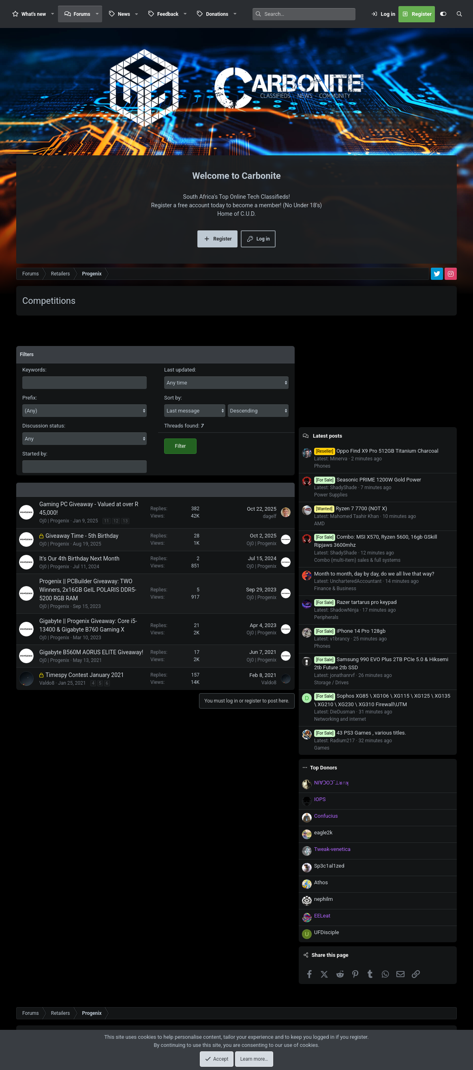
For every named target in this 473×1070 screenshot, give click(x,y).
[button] (53, 14)
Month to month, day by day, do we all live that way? (374, 574)
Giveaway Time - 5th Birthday (81, 536)
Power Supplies (330, 495)
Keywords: (34, 370)
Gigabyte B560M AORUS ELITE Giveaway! (91, 652)
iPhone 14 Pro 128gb (349, 631)
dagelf (270, 516)
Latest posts (327, 436)
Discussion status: (43, 426)
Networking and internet (340, 719)
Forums (82, 14)
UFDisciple (326, 932)
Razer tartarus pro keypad (355, 602)
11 (106, 521)
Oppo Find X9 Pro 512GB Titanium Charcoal (376, 451)
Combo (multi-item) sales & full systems (357, 560)
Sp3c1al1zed (329, 866)
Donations (217, 14)
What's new (33, 14)
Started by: (34, 454)
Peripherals (326, 617)
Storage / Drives (331, 682)
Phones (322, 466)
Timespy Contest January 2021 (84, 675)
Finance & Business (335, 588)
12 (115, 521)
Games (322, 748)
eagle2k (323, 832)
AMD (319, 523)
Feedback (167, 14)
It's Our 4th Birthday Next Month (79, 558)
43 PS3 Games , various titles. (360, 733)
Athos (321, 882)
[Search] (310, 14)
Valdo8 (46, 683)
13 (125, 521)
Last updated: (180, 370)
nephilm (323, 899)
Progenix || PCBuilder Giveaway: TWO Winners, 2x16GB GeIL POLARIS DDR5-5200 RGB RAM (87, 590)
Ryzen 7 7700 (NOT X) (350, 508)
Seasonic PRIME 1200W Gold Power (367, 480)
